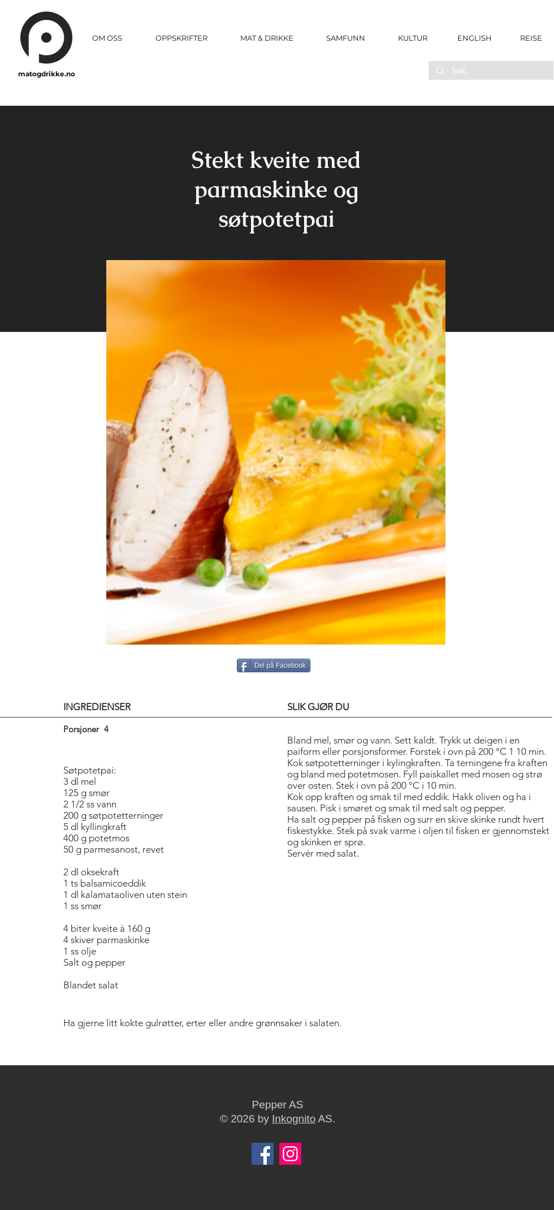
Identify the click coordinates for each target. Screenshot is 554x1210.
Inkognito (293, 1119)
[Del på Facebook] (273, 665)
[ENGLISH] (474, 38)
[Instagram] (290, 1154)
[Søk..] (490, 71)
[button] (181, 38)
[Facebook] (263, 1154)
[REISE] (527, 38)
